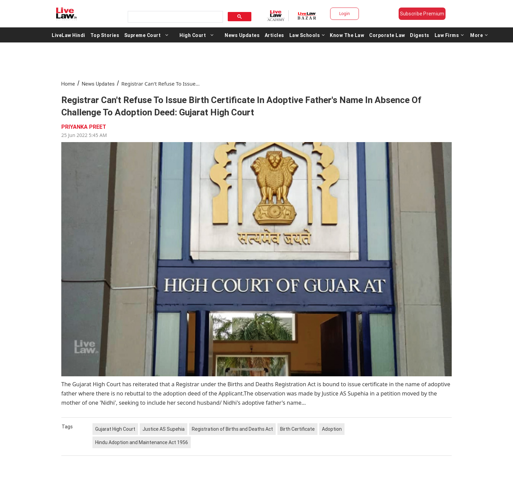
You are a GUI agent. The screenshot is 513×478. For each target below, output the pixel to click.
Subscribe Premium (422, 14)
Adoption (332, 429)
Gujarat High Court (115, 429)
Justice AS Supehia (163, 429)
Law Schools (307, 35)
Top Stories (105, 35)
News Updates (242, 35)
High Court (192, 35)
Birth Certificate (297, 429)
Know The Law (347, 35)
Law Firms (449, 35)
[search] (174, 17)
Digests (419, 35)
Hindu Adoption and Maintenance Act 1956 (141, 442)
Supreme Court (142, 35)
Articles (274, 35)
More (479, 35)
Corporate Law (387, 35)
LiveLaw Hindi (68, 35)
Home (68, 83)
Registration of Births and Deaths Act (232, 429)
